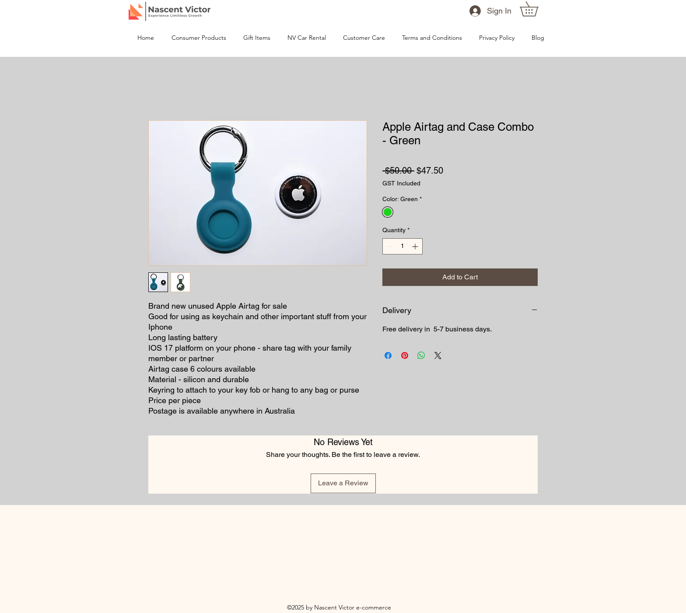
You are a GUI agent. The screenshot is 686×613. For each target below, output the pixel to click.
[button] (536, 9)
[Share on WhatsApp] (421, 355)
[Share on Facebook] (388, 355)
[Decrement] (389, 246)
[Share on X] (438, 355)
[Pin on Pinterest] (404, 355)
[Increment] (415, 246)
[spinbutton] (402, 246)
